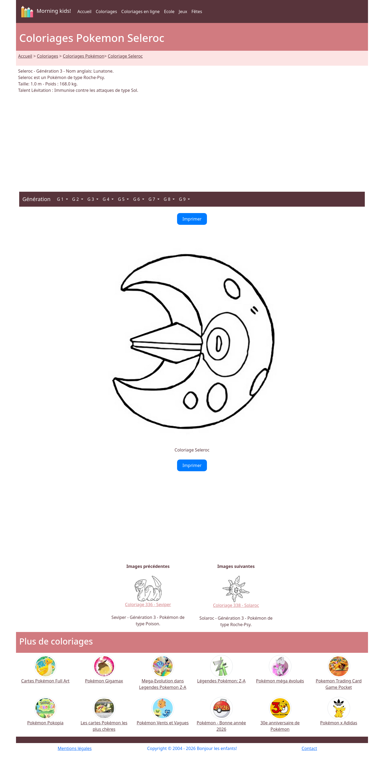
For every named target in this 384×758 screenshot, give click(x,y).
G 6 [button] (137, 199)
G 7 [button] (152, 199)
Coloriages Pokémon (83, 56)
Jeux (183, 11)
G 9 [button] (183, 199)
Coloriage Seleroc (125, 56)
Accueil (84, 11)
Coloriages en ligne (140, 11)
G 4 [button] (106, 199)
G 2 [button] (76, 199)
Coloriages (106, 11)
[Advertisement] (192, 139)
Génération (36, 199)
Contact (309, 748)
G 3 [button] (91, 199)
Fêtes (196, 11)
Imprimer (192, 219)
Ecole (169, 11)
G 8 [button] (167, 199)
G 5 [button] (122, 199)
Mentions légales (75, 748)
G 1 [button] (61, 199)
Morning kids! (45, 11)
